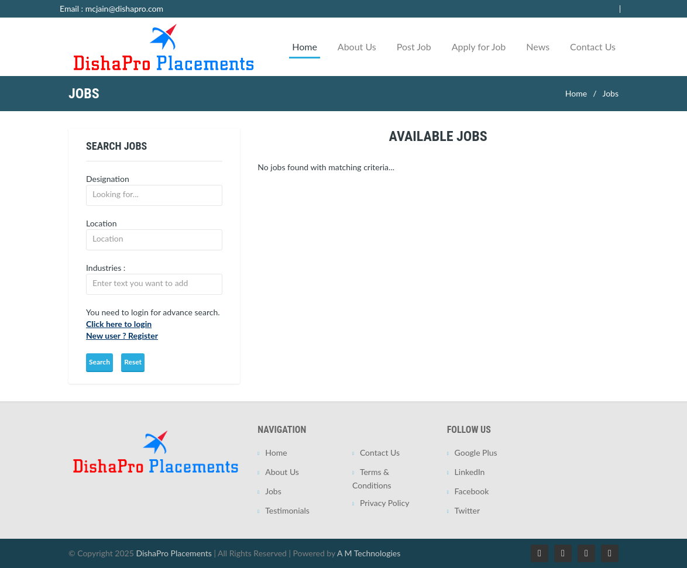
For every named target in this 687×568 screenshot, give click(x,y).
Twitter (467, 510)
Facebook (472, 491)
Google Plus (476, 452)
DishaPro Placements (173, 553)
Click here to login (119, 324)
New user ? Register (122, 335)
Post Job (414, 46)
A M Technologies (368, 553)
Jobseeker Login (602, 8)
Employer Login (539, 8)
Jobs (610, 93)
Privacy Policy (384, 503)
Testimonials (287, 510)
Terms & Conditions (371, 478)
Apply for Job (479, 46)
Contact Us (593, 46)
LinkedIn (470, 472)
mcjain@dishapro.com (124, 8)
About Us (357, 46)
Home (304, 46)
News (537, 46)
